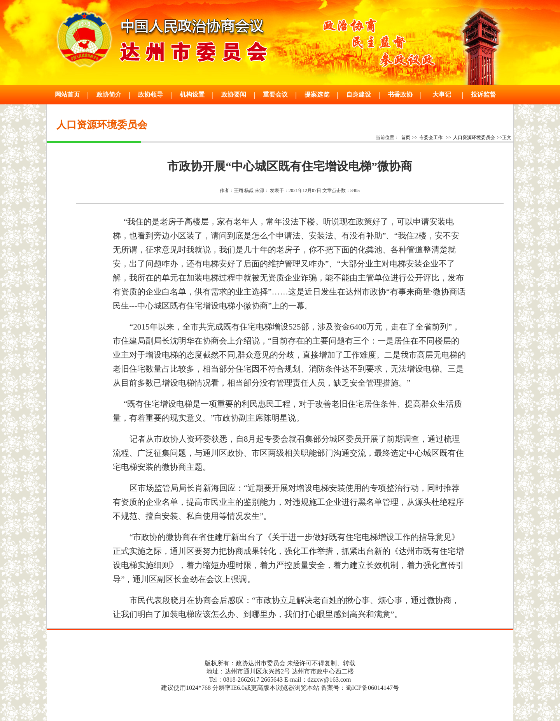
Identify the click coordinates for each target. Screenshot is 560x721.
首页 (405, 137)
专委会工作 (431, 137)
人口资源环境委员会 (474, 137)
